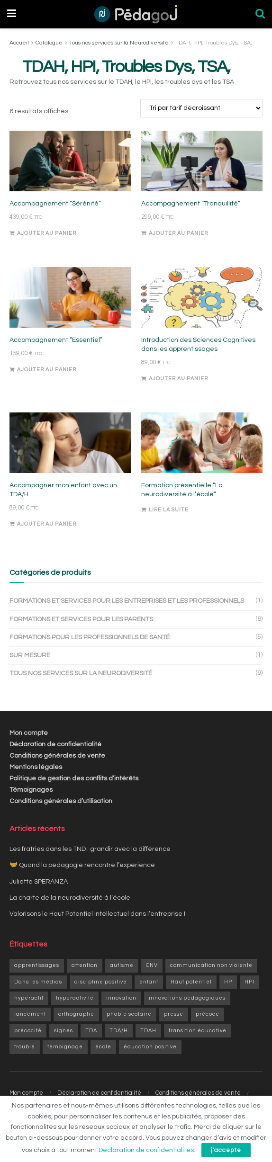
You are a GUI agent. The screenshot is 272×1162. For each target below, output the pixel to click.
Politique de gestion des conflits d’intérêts (73, 778)
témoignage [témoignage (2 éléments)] (65, 1046)
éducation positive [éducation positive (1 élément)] (150, 1046)
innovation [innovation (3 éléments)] (121, 998)
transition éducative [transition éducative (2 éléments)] (198, 1030)
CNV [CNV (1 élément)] (152, 965)
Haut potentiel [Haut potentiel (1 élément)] (191, 981)
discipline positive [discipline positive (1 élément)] (100, 981)
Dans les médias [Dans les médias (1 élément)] (38, 981)
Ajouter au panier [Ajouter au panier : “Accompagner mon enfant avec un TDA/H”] (46, 524)
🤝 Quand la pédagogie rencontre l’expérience (82, 865)
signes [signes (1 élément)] (63, 1030)
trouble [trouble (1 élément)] (24, 1046)
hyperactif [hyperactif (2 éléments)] (29, 998)
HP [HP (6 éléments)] (228, 981)
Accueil (19, 43)
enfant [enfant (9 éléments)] (148, 981)
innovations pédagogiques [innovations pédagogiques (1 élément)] (187, 998)
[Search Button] (260, 14)
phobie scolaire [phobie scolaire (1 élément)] (129, 1014)
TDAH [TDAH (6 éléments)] (148, 1030)
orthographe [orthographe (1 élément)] (76, 1014)
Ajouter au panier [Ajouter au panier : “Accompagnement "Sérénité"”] (46, 233)
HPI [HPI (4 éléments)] (249, 981)
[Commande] (201, 108)
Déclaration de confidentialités (146, 1150)
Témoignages (31, 790)
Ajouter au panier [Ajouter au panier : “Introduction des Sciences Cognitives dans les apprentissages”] (178, 378)
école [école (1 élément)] (103, 1046)
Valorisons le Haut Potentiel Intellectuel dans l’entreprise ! (97, 914)
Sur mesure (29, 655)
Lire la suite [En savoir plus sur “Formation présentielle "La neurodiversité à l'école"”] (169, 509)
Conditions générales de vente (57, 755)
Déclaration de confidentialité (55, 744)
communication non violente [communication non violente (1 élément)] (211, 965)
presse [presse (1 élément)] (173, 1014)
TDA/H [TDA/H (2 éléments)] (118, 1030)
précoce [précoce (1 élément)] (207, 1014)
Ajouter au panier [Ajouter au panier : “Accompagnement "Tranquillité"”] (178, 233)
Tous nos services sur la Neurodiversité (119, 43)
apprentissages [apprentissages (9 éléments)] (36, 965)
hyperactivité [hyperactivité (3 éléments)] (75, 998)
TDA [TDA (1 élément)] (91, 1030)
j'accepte (226, 1150)
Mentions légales (35, 767)
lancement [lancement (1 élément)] (30, 1014)
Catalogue (49, 43)
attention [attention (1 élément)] (85, 965)
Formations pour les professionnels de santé (89, 637)
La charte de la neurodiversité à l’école (69, 897)
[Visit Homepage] (135, 14)
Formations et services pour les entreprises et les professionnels (126, 601)
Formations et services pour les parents (81, 619)
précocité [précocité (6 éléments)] (28, 1030)
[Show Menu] (11, 14)
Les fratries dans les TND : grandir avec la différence (90, 849)
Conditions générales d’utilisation (60, 801)
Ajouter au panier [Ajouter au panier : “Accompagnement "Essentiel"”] (46, 369)
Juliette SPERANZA (38, 881)
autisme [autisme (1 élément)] (122, 965)
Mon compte (28, 733)
